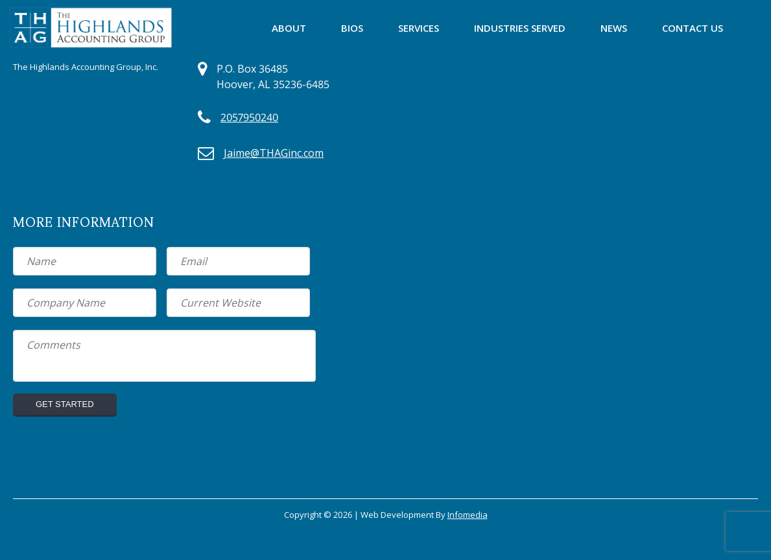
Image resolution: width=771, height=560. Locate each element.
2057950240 (249, 117)
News (613, 27)
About (289, 27)
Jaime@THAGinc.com (274, 153)
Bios (352, 27)
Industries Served (519, 27)
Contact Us (692, 27)
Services (418, 27)
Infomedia (467, 514)
